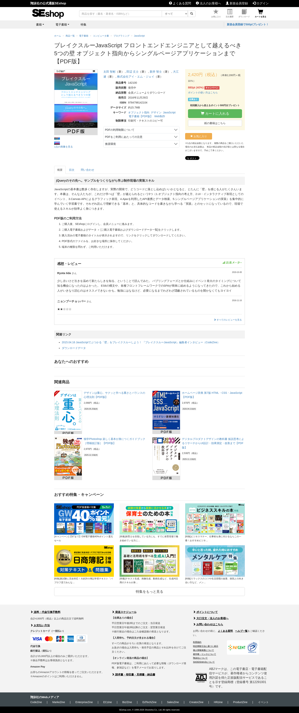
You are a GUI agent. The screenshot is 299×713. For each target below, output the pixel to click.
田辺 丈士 (132, 71)
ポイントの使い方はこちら (203, 92)
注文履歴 (229, 13)
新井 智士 (156, 71)
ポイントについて (205, 612)
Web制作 (159, 116)
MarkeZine (58, 702)
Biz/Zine (127, 702)
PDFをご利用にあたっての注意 (123, 136)
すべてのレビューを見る (228, 319)
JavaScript (169, 112)
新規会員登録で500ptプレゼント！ (248, 24)
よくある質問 (180, 3)
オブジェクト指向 (139, 112)
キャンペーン (212, 88)
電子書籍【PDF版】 (141, 116)
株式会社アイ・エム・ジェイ (135, 76)
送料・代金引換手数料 (45, 612)
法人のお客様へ (208, 3)
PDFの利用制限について (119, 129)
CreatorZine (196, 702)
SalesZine (173, 702)
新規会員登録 (237, 3)
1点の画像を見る (63, 146)
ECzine (107, 702)
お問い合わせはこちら (208, 624)
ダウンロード (244, 13)
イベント (263, 702)
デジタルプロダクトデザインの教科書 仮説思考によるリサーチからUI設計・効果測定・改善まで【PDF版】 (213, 443)
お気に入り (216, 13)
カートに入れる (215, 113)
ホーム (57, 35)
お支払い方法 (40, 625)
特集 (83, 24)
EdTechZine (149, 702)
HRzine (218, 702)
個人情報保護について (203, 650)
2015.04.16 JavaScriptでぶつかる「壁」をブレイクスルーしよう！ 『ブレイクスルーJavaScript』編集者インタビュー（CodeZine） (141, 342)
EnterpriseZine (84, 702)
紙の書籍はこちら (215, 123)
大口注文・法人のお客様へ (210, 618)
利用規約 (197, 642)
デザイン (156, 112)
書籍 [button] (39, 24)
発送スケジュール (124, 612)
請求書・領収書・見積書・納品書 (133, 674)
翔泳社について (200, 658)
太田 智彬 (109, 71)
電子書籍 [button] (61, 24)
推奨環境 (110, 143)
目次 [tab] (71, 169)
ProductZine (240, 702)
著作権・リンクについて (204, 654)
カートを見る (260, 13)
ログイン (261, 3)
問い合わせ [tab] (87, 169)
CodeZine (36, 702)
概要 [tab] (60, 169)
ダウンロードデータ (74, 348)
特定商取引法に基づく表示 (205, 646)
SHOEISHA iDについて (204, 662)
